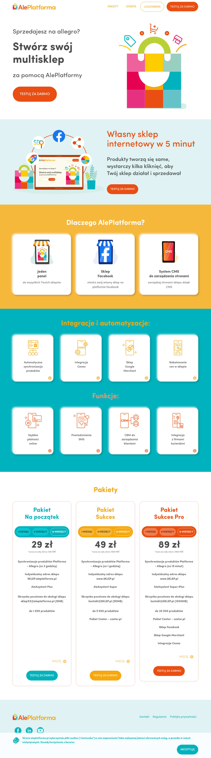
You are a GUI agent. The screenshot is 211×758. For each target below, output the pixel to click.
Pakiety (113, 6)
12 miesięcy (59, 532)
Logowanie (152, 6)
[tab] (23, 532)
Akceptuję (187, 749)
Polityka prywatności (183, 717)
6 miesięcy (40, 532)
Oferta (131, 6)
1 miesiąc (23, 532)
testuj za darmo (182, 6)
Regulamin (160, 717)
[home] (34, 6)
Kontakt (144, 717)
